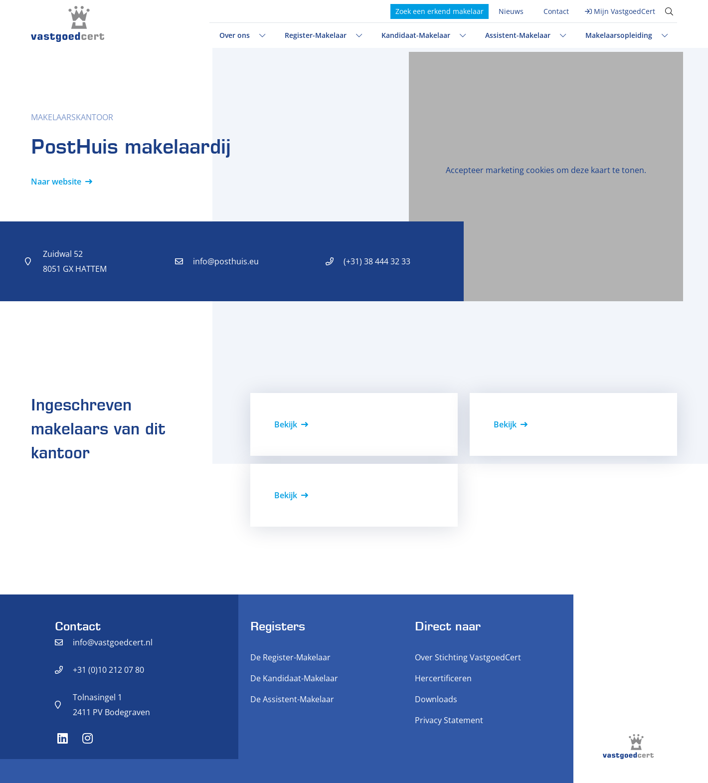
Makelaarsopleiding (618, 35)
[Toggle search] (669, 11)
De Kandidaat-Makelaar (294, 678)
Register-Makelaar (316, 35)
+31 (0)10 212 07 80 (108, 669)
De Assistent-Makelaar (292, 699)
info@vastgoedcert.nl (113, 642)
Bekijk (285, 424)
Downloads (436, 699)
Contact (556, 11)
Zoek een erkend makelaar (439, 11)
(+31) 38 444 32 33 (377, 261)
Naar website (56, 181)
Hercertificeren (443, 678)
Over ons (234, 35)
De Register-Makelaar (290, 657)
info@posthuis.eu (226, 261)
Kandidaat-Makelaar (415, 35)
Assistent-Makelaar (517, 35)
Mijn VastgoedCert (624, 11)
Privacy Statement (449, 720)
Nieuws (511, 11)
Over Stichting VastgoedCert (468, 657)
